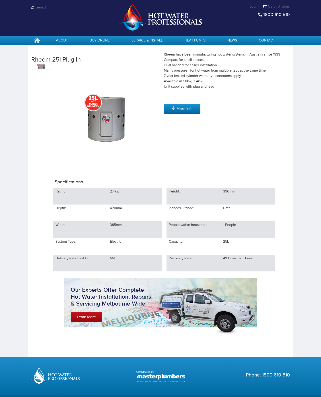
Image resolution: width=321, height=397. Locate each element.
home (36, 40)
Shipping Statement (156, 390)
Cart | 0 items (279, 6)
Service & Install (147, 40)
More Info (182, 155)
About (62, 40)
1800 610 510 (276, 14)
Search (33, 7)
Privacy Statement (94, 390)
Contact (267, 40)
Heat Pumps (195, 40)
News (232, 40)
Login (254, 6)
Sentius (284, 390)
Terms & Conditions (125, 390)
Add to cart (182, 87)
